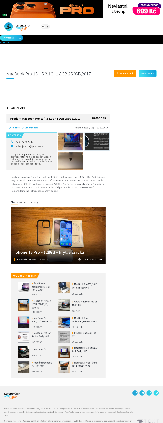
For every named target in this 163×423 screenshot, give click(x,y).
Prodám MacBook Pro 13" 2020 (42, 355)
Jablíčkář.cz (28, 411)
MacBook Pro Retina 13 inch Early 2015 (85, 340)
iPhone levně (19, 415)
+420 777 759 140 (22, 132)
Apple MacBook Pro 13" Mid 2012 (85, 294)
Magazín (40, 26)
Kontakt (114, 26)
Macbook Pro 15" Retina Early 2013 (41, 325)
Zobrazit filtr (147, 64)
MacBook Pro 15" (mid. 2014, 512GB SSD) (84, 355)
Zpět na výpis (16, 98)
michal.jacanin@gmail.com (27, 137)
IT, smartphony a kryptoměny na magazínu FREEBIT (56, 411)
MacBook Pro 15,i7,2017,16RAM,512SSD (85, 310)
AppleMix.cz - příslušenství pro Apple (96, 411)
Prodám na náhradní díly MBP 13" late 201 (41, 277)
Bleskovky (93, 26)
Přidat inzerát (125, 64)
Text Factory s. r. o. (37, 399)
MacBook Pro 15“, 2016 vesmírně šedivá (84, 277)
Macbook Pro (39, 339)
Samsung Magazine (12, 411)
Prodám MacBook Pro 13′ (84, 325)
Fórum (53, 26)
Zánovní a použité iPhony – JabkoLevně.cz (44, 415)
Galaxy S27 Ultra (71, 415)
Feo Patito (77, 399)
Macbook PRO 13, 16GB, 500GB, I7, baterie (41, 294)
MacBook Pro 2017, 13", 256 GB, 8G (42, 310)
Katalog (78, 26)
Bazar (65, 26)
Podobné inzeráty (24, 266)
